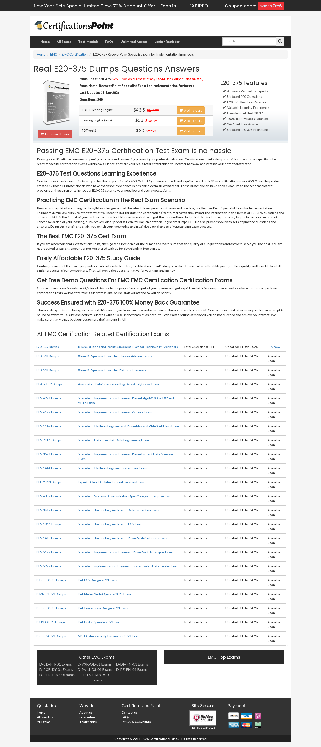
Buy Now (274, 347)
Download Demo (55, 134)
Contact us (130, 712)
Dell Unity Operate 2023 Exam (99, 622)
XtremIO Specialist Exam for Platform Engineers (112, 370)
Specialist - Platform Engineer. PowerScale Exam (112, 468)
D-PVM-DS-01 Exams (95, 669)
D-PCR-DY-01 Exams (56, 669)
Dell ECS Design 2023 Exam (97, 580)
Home (45, 42)
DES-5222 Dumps (48, 566)
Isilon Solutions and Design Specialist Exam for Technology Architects (128, 347)
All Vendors (45, 717)
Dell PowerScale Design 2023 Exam (103, 608)
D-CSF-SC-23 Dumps (51, 636)
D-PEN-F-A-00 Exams (57, 674)
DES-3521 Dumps (48, 454)
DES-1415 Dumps (48, 538)
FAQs (109, 42)
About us (86, 712)
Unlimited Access (133, 42)
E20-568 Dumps (47, 356)
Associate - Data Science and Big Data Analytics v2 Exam (118, 384)
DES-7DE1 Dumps (49, 440)
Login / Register (167, 42)
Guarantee (87, 717)
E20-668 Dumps (47, 370)
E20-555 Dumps (47, 347)
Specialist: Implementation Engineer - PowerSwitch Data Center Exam (128, 566)
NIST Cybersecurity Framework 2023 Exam (108, 636)
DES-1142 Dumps (48, 426)
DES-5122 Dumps (48, 552)
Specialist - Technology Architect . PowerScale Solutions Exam (122, 538)
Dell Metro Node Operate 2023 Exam (104, 594)
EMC (53, 54)
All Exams (64, 42)
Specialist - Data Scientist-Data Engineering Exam (113, 440)
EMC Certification (75, 54)
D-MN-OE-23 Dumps (51, 594)
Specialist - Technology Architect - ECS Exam (110, 524)
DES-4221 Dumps (48, 398)
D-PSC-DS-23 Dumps (51, 608)
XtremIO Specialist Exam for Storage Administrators (115, 356)
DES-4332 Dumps (48, 496)
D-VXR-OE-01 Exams (94, 664)
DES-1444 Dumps (48, 468)
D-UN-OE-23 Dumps (50, 622)
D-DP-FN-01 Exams (132, 664)
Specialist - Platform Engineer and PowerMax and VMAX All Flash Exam (128, 426)
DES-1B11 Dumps (48, 524)
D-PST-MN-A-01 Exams (97, 677)
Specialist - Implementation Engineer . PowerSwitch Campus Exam (125, 552)
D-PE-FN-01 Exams (131, 669)
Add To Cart (191, 110)
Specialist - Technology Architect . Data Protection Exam (118, 510)
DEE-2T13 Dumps (49, 482)
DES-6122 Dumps (48, 412)
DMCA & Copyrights (136, 722)
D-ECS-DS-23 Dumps (51, 580)
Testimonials (88, 42)
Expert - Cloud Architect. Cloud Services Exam (111, 482)
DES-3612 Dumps (48, 510)
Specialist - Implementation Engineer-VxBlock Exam (115, 412)
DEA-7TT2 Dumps (49, 384)
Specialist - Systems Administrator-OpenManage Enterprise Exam (125, 496)
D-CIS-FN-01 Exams (55, 664)
